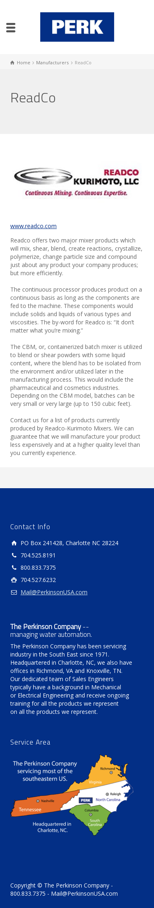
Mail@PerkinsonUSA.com (54, 592)
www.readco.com (33, 226)
